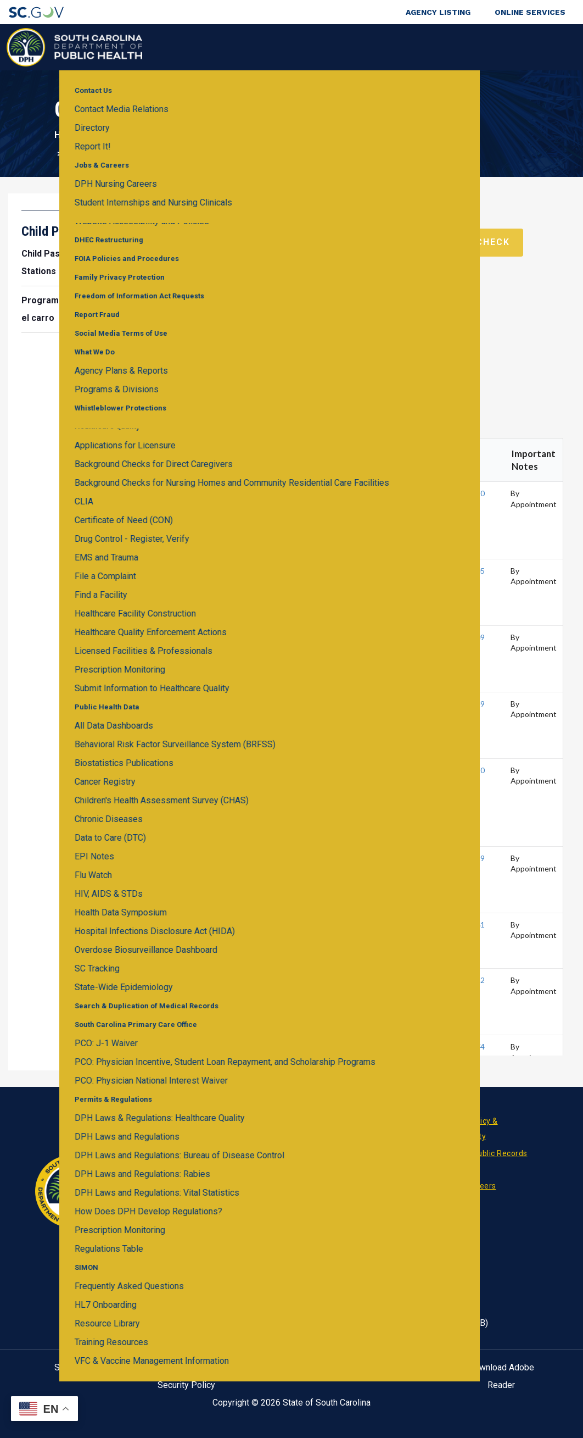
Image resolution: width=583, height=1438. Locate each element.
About (467, 47)
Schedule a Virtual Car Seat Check (410, 242)
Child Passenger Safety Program (349, 135)
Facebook (232, 1205)
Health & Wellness (162, 47)
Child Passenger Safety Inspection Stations (93, 262)
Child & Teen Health (224, 135)
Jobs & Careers (468, 1185)
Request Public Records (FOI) (484, 1161)
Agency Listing (438, 12)
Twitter (284, 1205)
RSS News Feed (267, 1205)
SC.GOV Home (81, 1367)
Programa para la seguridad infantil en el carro (101, 309)
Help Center (291, 1367)
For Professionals (404, 47)
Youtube (302, 1205)
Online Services (530, 12)
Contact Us (359, 1153)
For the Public (328, 47)
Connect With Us (518, 47)
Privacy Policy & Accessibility (469, 1129)
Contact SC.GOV (396, 1367)
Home (66, 135)
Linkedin (249, 1205)
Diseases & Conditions (244, 47)
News (349, 1121)
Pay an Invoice (366, 1185)
